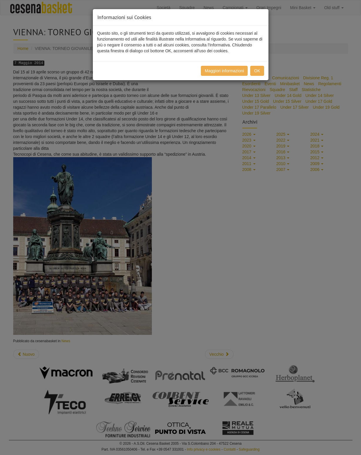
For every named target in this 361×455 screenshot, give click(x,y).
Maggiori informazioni (224, 70)
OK (257, 70)
